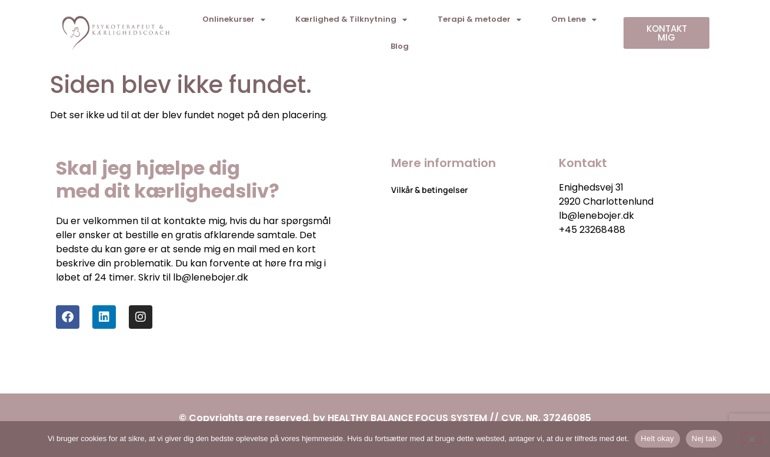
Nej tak (704, 438)
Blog (400, 46)
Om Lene (573, 19)
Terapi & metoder (479, 19)
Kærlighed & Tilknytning (351, 19)
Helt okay (657, 438)
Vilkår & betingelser (429, 189)
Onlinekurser (233, 19)
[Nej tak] (751, 438)
